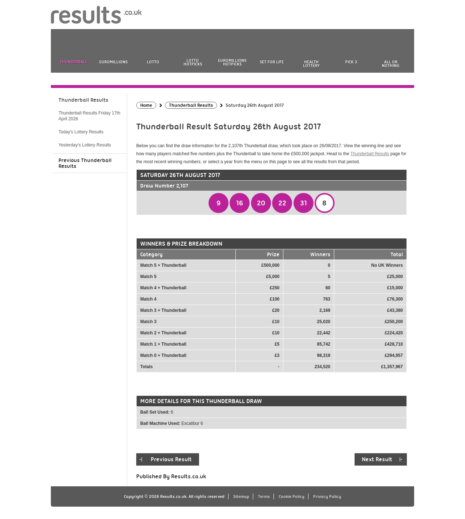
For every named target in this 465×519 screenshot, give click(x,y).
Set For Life (272, 61)
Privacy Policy (327, 496)
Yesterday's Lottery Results (84, 145)
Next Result (377, 459)
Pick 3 (351, 61)
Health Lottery (311, 63)
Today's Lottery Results (81, 131)
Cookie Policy (291, 496)
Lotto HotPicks (192, 62)
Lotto (153, 61)
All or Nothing (390, 63)
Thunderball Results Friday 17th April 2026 (89, 115)
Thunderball (74, 61)
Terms (264, 496)
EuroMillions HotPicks (232, 62)
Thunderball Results (369, 153)
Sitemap (241, 496)
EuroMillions (113, 61)
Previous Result (171, 459)
